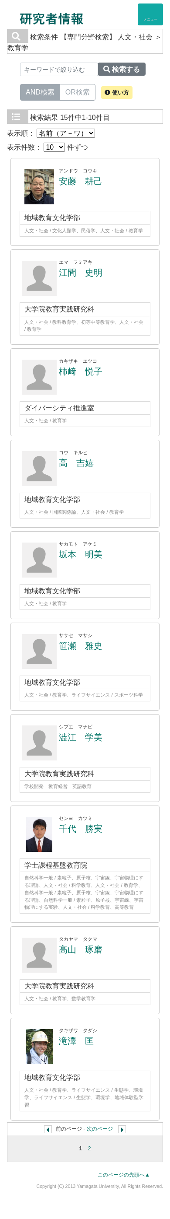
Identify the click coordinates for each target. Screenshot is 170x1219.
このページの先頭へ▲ (124, 1175)
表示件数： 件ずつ (47, 147)
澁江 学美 (80, 737)
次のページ (100, 1129)
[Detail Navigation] (150, 14)
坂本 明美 (80, 554)
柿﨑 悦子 (80, 371)
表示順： (51, 133)
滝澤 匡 (76, 1041)
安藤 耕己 (80, 181)
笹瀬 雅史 (80, 646)
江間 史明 (80, 272)
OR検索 (77, 91)
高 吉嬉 (76, 463)
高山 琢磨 (80, 949)
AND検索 (40, 91)
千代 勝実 (80, 829)
